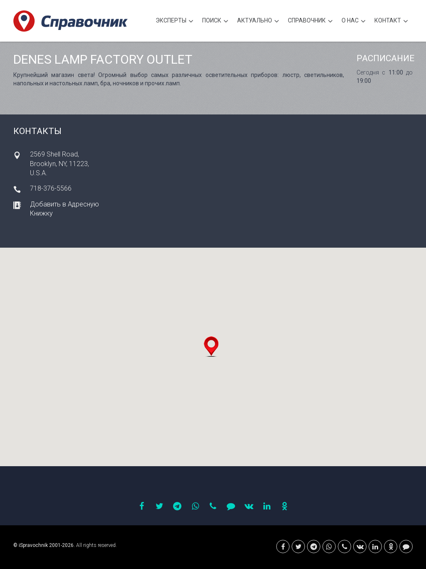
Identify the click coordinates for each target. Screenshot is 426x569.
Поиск (215, 21)
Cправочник (310, 21)
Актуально (258, 21)
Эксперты (174, 21)
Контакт (391, 21)
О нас (354, 21)
